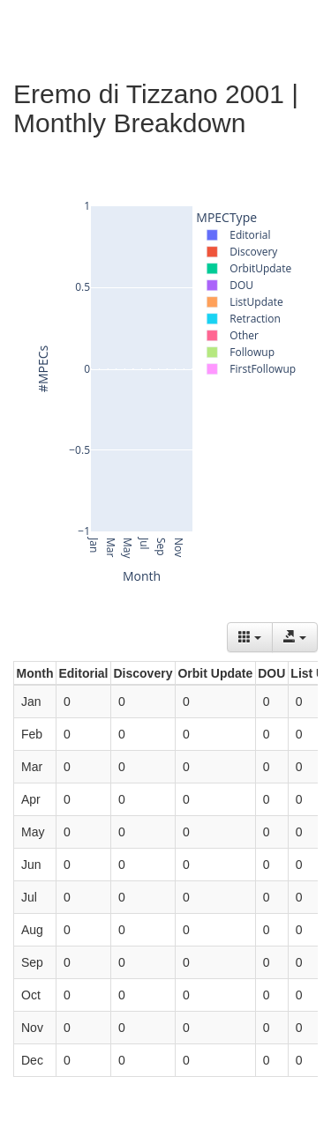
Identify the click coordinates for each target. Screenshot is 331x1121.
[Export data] (295, 637)
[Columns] (250, 637)
